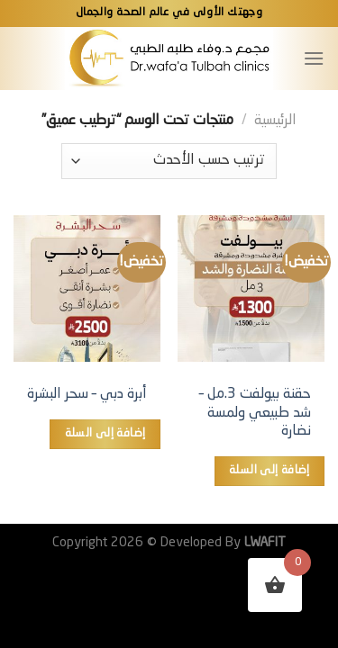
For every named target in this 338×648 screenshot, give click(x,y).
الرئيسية (275, 120)
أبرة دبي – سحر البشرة (87, 394)
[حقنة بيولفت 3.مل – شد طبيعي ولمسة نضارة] (251, 288)
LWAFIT (263, 542)
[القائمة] (313, 58)
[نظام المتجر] (169, 161)
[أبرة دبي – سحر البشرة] (87, 288)
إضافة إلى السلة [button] (269, 470)
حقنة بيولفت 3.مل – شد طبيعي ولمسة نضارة (255, 413)
